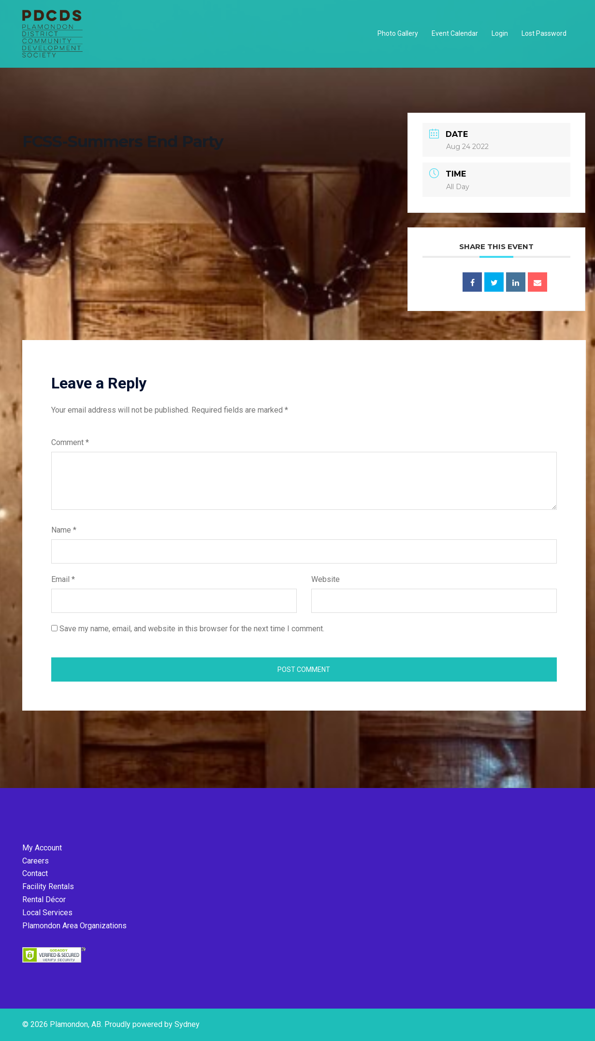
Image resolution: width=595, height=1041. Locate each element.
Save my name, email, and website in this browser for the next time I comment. (191, 628)
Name (63, 530)
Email (63, 579)
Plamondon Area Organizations (74, 925)
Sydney (187, 1024)
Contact (35, 873)
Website (325, 579)
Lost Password (544, 33)
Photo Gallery (397, 33)
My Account (42, 847)
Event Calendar (455, 33)
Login (500, 33)
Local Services (47, 912)
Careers (35, 860)
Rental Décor (44, 899)
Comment (70, 442)
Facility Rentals (48, 886)
